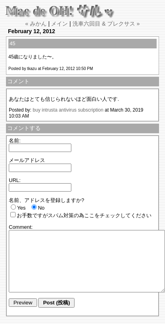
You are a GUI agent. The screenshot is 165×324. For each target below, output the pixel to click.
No (41, 208)
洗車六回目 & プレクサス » (106, 23)
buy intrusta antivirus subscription (68, 110)
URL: (15, 180)
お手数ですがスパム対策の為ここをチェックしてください (84, 215)
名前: (15, 141)
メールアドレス (27, 160)
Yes (21, 208)
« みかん (36, 23)
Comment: (21, 227)
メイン (59, 23)
